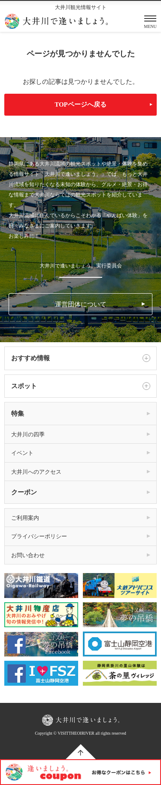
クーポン (24, 492)
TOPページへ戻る (80, 104)
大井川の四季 (28, 434)
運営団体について (80, 304)
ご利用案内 (25, 518)
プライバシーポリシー (39, 536)
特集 (17, 413)
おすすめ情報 (80, 358)
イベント (22, 453)
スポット (80, 386)
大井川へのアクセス (36, 472)
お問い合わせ (28, 555)
